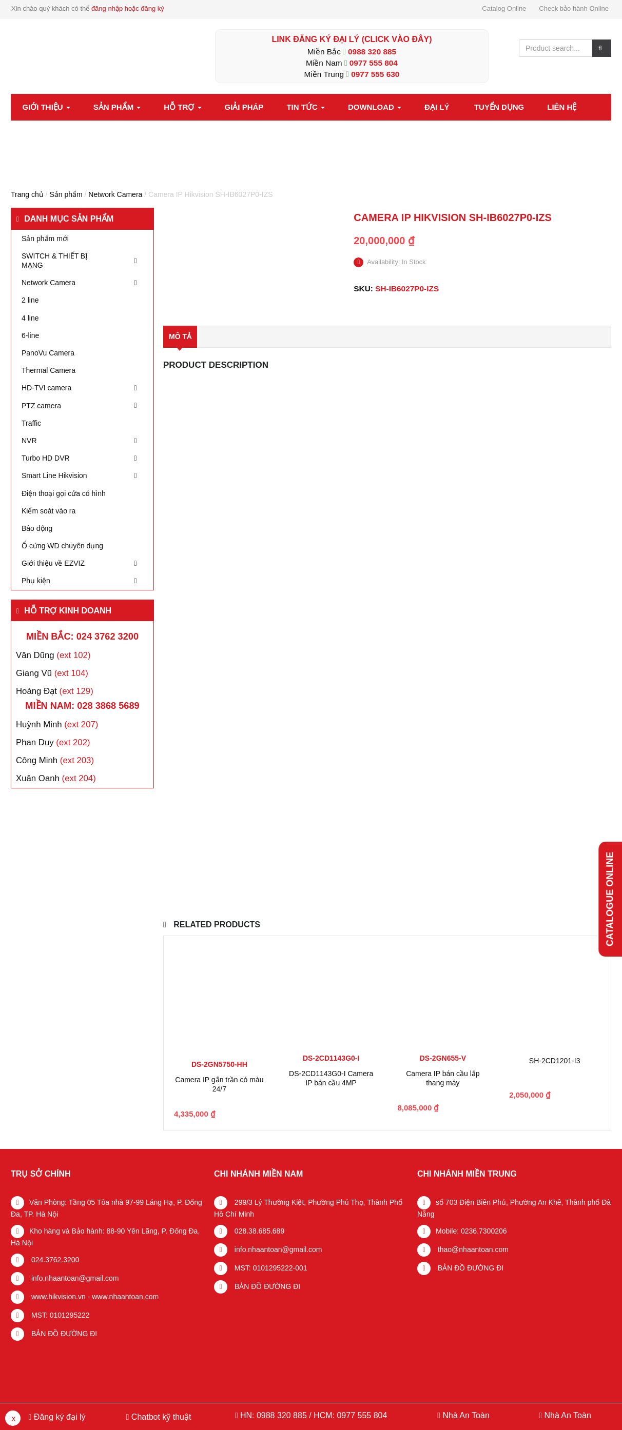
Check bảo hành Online (574, 8)
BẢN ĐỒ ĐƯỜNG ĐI (63, 1333)
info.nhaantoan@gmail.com (74, 1278)
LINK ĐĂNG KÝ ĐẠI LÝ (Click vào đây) (351, 39)
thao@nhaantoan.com (472, 1249)
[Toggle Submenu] (135, 260)
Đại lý (436, 107)
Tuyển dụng (499, 107)
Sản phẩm (117, 107)
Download (374, 107)
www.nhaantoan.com (125, 1297)
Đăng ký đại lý (58, 1417)
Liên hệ (561, 107)
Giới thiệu (46, 107)
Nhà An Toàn (465, 1415)
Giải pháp (244, 107)
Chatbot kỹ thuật (160, 1417)
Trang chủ (27, 194)
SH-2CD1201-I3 (554, 1061)
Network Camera (115, 194)
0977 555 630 (375, 74)
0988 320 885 (372, 51)
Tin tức (305, 107)
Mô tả (180, 336)
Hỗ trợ (182, 107)
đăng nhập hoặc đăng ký (127, 8)
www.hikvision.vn (57, 1297)
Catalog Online (504, 8)
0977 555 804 (373, 62)
